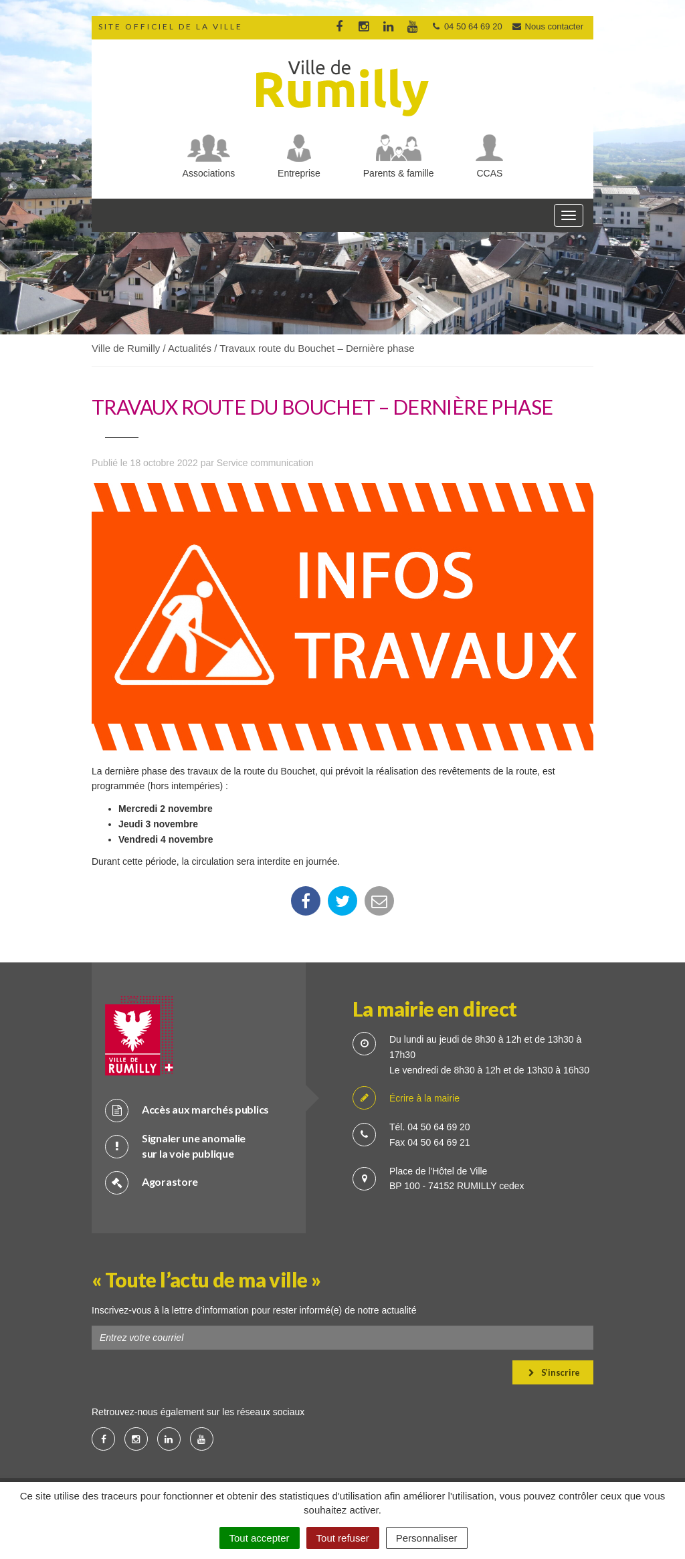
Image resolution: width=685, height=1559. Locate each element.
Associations (209, 173)
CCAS (490, 173)
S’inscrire (554, 1372)
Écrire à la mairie (406, 1098)
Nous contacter (547, 26)
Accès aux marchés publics (187, 1110)
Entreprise (299, 173)
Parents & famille (398, 173)
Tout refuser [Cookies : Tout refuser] (342, 1538)
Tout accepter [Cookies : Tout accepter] (259, 1538)
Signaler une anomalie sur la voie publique (175, 1146)
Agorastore (151, 1182)
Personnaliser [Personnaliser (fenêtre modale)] (427, 1538)
